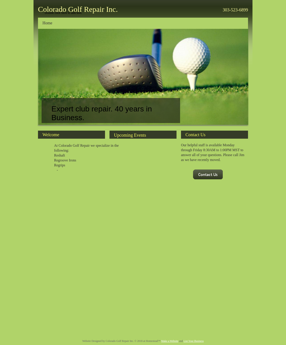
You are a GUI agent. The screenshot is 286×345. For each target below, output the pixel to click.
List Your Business (193, 341)
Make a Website (169, 341)
